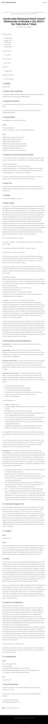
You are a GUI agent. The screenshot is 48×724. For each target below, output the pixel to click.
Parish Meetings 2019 (14, 708)
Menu (45, 2)
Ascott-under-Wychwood (8, 2)
